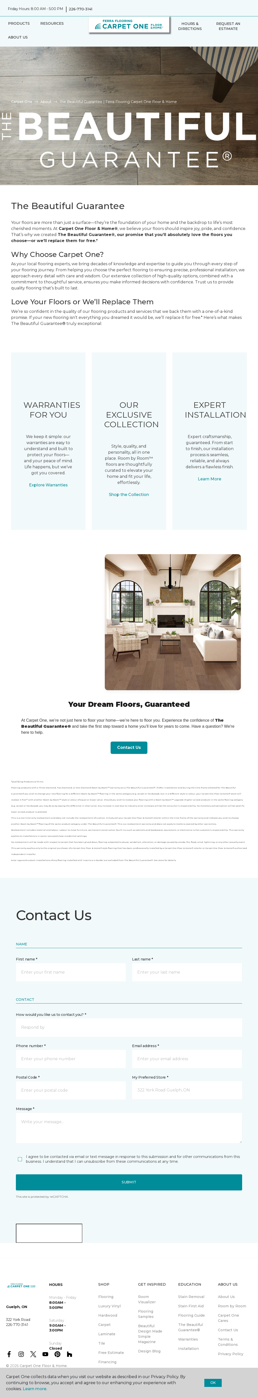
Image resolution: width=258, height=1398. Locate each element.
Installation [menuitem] (188, 1348)
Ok (213, 1382)
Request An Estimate (228, 26)
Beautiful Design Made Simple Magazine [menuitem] (150, 1334)
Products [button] (19, 23)
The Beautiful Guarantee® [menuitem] (190, 1327)
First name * (26, 959)
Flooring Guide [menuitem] (191, 1315)
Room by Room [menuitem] (232, 1306)
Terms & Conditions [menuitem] (228, 1342)
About (45, 101)
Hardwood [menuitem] (107, 1315)
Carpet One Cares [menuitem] (228, 1318)
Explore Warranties (48, 485)
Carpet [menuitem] (104, 1324)
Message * (25, 1109)
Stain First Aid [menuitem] (191, 1306)
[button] (175, 40)
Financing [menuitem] (107, 1362)
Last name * (142, 959)
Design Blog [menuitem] (149, 1351)
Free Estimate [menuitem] (111, 1352)
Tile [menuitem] (101, 1343)
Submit (129, 1182)
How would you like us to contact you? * (51, 1014)
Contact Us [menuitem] (228, 1330)
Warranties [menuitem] (188, 1339)
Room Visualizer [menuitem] (147, 1299)
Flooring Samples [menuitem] (146, 1314)
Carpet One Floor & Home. (44, 1365)
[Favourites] (181, 40)
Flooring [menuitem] (105, 1296)
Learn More (209, 479)
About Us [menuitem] (226, 1296)
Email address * (145, 1046)
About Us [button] (18, 37)
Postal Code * (27, 1077)
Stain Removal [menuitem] (191, 1296)
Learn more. (35, 1388)
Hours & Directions (190, 26)
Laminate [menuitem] (106, 1334)
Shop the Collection (129, 494)
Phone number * (30, 1046)
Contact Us (129, 747)
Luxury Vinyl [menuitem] (109, 1306)
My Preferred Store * (150, 1077)
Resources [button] (52, 23)
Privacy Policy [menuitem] (230, 1354)
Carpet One (21, 101)
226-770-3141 (80, 9)
